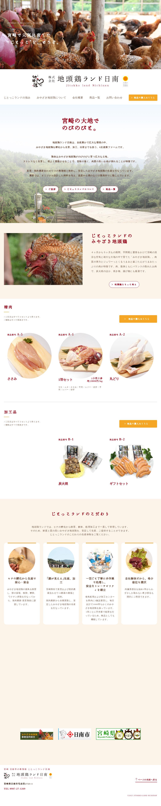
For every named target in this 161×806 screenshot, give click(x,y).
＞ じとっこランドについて (79, 189)
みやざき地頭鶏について (51, 97)
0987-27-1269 (18, 789)
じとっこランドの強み (17, 97)
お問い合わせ (114, 97)
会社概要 (77, 97)
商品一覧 (94, 97)
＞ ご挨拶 (50, 189)
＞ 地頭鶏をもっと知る (124, 284)
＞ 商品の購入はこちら (143, 98)
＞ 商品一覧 (109, 189)
